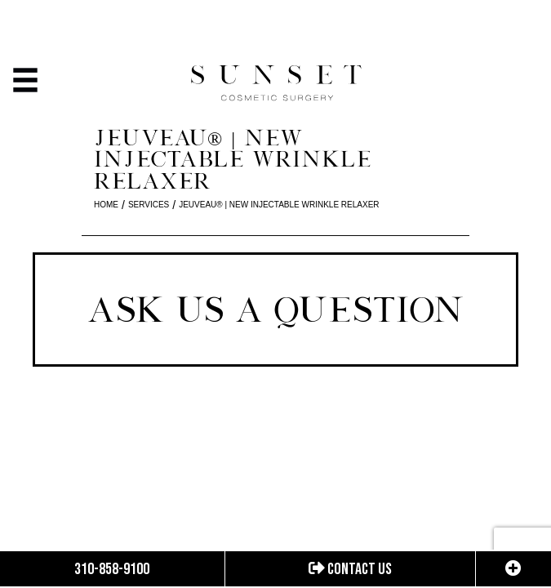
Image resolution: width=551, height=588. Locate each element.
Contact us (350, 569)
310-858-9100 (111, 569)
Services (148, 204)
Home (106, 204)
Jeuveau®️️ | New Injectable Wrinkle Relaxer (279, 204)
